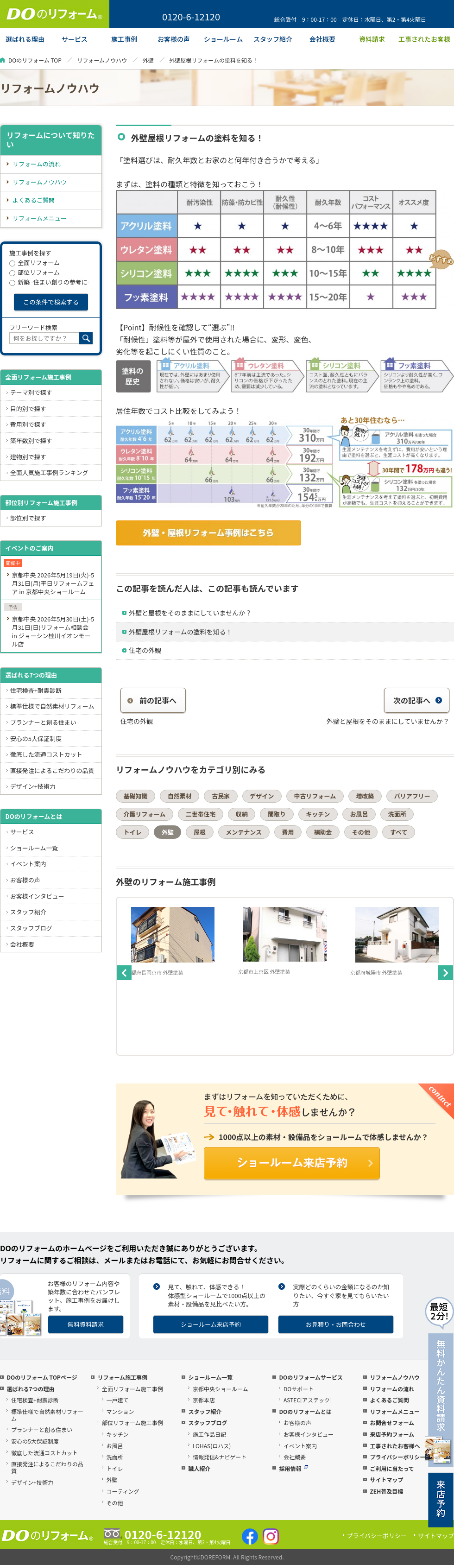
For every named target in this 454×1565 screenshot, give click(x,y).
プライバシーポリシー (397, 1457)
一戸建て (118, 1400)
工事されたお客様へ (395, 1446)
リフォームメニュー (40, 218)
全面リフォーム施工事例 (38, 377)
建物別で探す (28, 456)
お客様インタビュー (37, 896)
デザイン (262, 796)
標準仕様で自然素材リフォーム (52, 706)
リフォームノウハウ (102, 60)
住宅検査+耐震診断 (36, 690)
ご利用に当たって (392, 1468)
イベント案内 (28, 863)
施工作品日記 (209, 1434)
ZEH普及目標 (386, 1491)
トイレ (133, 832)
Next (445, 972)
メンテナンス (244, 832)
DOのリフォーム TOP (35, 60)
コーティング (123, 1491)
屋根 (200, 832)
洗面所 (397, 814)
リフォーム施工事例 (122, 1377)
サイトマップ (386, 1479)
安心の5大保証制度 (36, 738)
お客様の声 (25, 879)
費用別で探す (28, 424)
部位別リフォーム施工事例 (41, 502)
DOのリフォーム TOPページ (41, 1377)
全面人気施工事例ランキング (49, 472)
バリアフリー (412, 796)
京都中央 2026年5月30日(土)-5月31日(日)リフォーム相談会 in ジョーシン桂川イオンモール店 (53, 631)
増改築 (365, 796)
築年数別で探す (31, 440)
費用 (288, 832)
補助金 (323, 832)
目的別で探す (28, 408)
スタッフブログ (31, 928)
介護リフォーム (145, 814)
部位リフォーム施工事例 (132, 1422)
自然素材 (180, 796)
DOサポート (299, 1389)
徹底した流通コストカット (46, 754)
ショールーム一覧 (34, 847)
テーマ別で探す (31, 392)
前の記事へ (152, 700)
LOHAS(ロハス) (212, 1446)
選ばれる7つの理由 (31, 675)
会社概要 (22, 944)
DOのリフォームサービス (310, 1377)
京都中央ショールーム (220, 1389)
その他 (361, 832)
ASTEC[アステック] (308, 1400)
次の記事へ (417, 700)
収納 (242, 814)
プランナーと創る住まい (43, 722)
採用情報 (293, 1468)
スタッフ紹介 (28, 911)
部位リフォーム (34, 272)
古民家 (221, 796)
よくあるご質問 (34, 200)
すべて (399, 832)
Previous (124, 972)
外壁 (148, 60)
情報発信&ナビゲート (219, 1457)
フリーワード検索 (33, 327)
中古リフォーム (315, 796)
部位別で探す (28, 517)
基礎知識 (136, 796)
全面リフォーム (34, 262)
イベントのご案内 (29, 548)
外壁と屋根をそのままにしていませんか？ (190, 612)
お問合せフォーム (392, 1422)
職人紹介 (199, 1468)
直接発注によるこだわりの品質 (52, 770)
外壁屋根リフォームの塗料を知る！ (181, 631)
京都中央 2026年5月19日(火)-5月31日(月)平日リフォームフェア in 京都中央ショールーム (53, 583)
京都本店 (204, 1400)
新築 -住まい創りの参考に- (49, 282)
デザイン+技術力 (33, 786)
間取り (277, 814)
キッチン (318, 814)
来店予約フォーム (392, 1434)
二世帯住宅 (200, 814)
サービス (22, 831)
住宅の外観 (145, 650)
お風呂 (359, 814)
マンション (120, 1411)
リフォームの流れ (37, 163)
